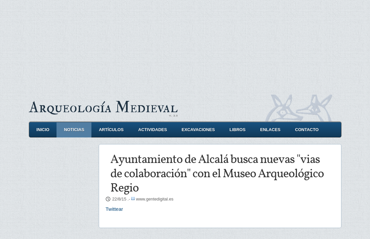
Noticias (74, 129)
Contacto (306, 129)
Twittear (114, 209)
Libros (237, 129)
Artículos (111, 129)
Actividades (152, 129)
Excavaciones (198, 129)
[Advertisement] (185, 46)
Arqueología (103, 107)
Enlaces (270, 129)
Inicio (43, 129)
